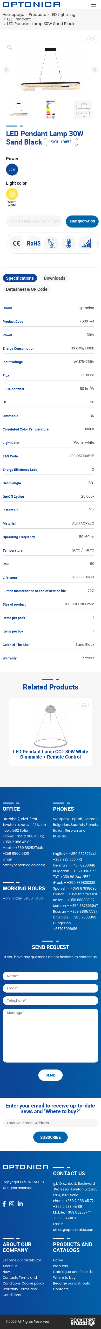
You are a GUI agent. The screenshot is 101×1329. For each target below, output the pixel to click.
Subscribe (50, 1137)
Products (37, 14)
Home (58, 1260)
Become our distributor (22, 1260)
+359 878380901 (84, 888)
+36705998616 (65, 928)
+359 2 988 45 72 (29, 836)
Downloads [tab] (54, 278)
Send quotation (82, 221)
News (7, 1271)
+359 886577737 (83, 911)
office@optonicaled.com (23, 865)
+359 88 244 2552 (75, 876)
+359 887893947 (84, 905)
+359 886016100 (16, 853)
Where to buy (64, 1277)
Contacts (60, 1289)
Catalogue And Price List (73, 1271)
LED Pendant (19, 19)
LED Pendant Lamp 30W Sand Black (40, 23)
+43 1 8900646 (83, 865)
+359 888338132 (80, 900)
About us (10, 1266)
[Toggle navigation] (93, 4)
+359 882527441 (28, 847)
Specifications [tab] (20, 278)
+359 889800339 (81, 882)
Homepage (13, 14)
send (50, 1075)
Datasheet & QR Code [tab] (26, 289)
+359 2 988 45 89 (17, 842)
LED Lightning (62, 14)
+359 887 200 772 (67, 859)
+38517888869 (84, 917)
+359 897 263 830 (83, 894)
